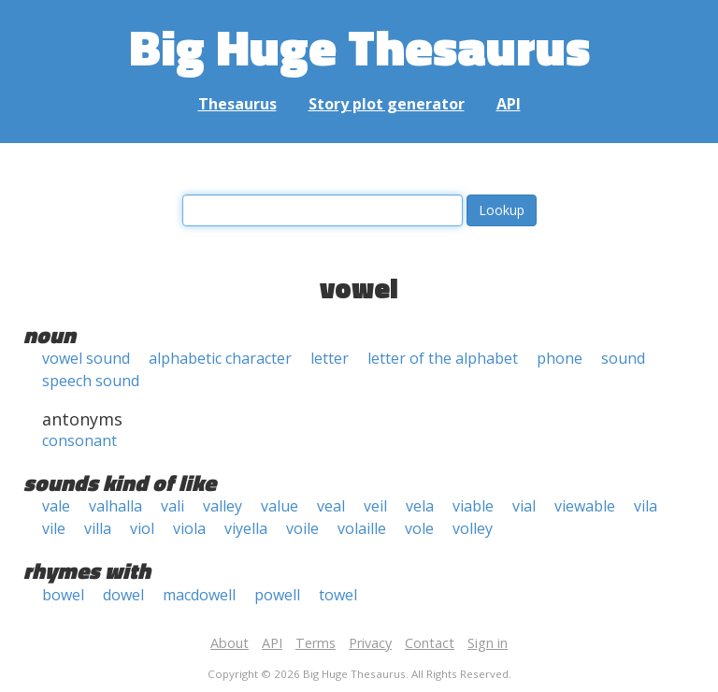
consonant (79, 440)
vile (53, 528)
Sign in (487, 643)
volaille (361, 528)
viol (142, 528)
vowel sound (86, 358)
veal (331, 506)
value (279, 506)
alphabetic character (220, 358)
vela (420, 506)
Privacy (370, 643)
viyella (245, 528)
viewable (584, 506)
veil (375, 506)
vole (419, 528)
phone (559, 358)
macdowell (199, 594)
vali (172, 506)
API (508, 104)
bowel (63, 594)
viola (189, 528)
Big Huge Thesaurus (359, 46)
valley (222, 506)
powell (277, 594)
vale (56, 506)
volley (472, 528)
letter (329, 358)
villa (97, 528)
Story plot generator (387, 104)
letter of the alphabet (442, 358)
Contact (429, 643)
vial (524, 506)
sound (623, 358)
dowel (123, 594)
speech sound (90, 380)
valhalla (115, 506)
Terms (315, 643)
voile (302, 528)
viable (473, 506)
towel (338, 594)
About (229, 643)
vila (645, 506)
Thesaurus (237, 104)
